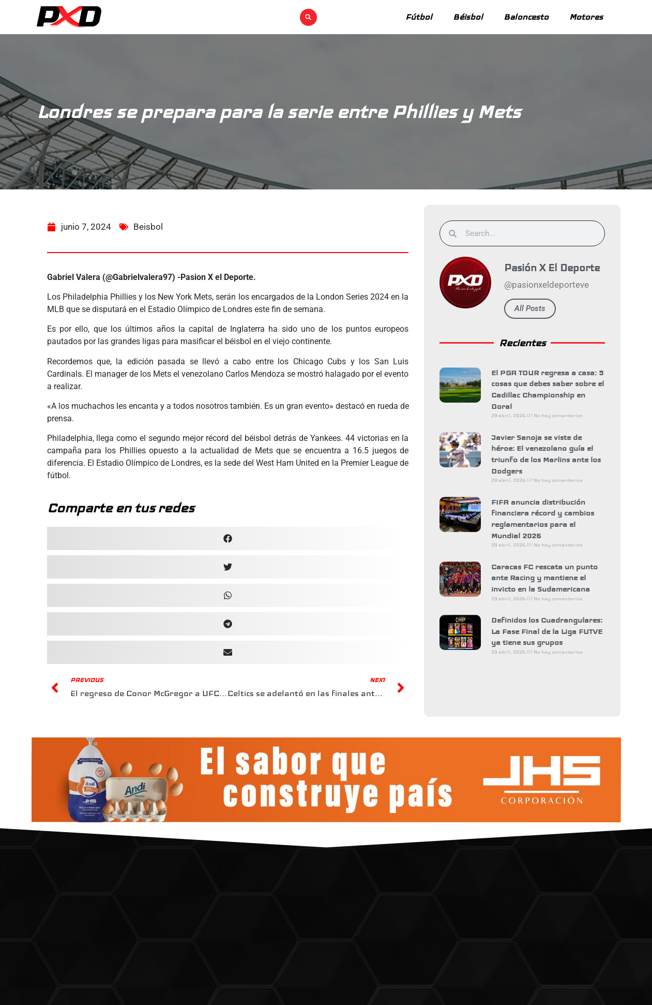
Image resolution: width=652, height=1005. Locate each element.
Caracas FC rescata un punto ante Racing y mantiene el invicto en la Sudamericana (548, 578)
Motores (586, 17)
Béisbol (468, 17)
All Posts (534, 308)
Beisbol (148, 237)
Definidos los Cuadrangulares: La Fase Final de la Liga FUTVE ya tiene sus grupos (550, 631)
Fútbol (418, 17)
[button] (308, 17)
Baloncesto (526, 17)
